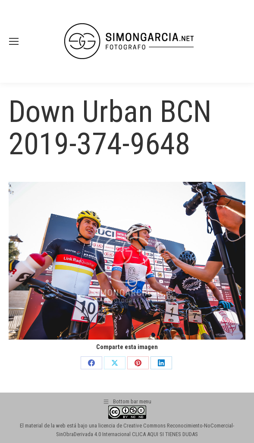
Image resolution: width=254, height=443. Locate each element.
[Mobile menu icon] (14, 41)
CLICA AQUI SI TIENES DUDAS (165, 434)
